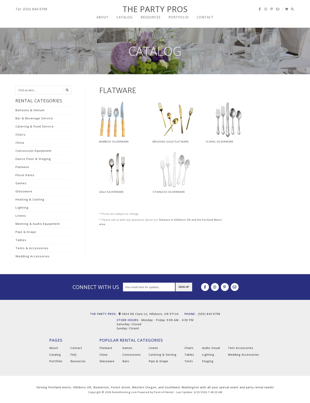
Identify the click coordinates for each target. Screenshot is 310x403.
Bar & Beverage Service (34, 118)
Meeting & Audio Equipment (37, 224)
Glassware (23, 191)
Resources (151, 19)
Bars (125, 361)
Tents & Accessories (31, 248)
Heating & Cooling (29, 199)
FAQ (73, 354)
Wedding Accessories (32, 256)
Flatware (22, 167)
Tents (188, 361)
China (19, 142)
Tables (20, 240)
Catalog (124, 19)
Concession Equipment (33, 151)
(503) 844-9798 (202, 314)
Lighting (21, 207)
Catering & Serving (163, 354)
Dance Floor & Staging (33, 159)
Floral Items (24, 175)
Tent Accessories (240, 348)
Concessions (131, 354)
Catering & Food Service (34, 126)
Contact (205, 19)
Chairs (20, 134)
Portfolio (178, 19)
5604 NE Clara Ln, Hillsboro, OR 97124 (149, 314)
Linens (20, 216)
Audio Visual (211, 348)
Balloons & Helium (30, 110)
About (102, 19)
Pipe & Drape (25, 232)
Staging (208, 361)
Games (20, 183)
